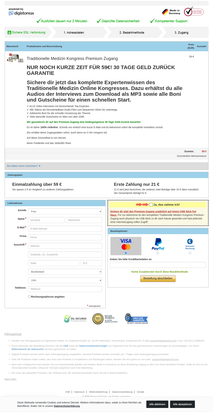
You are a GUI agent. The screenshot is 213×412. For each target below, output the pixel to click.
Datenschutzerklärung (122, 392)
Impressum (79, 392)
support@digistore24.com (163, 340)
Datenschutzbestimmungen (93, 346)
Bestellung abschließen (157, 278)
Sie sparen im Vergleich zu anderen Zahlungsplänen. (43, 189)
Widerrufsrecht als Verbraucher (28, 349)
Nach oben (11, 379)
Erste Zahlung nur (137, 184)
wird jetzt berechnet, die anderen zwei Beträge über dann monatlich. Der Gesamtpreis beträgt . (156, 191)
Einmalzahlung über (37, 184)
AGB (65, 346)
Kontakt (140, 392)
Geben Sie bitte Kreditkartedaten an (131, 259)
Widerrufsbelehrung (98, 392)
